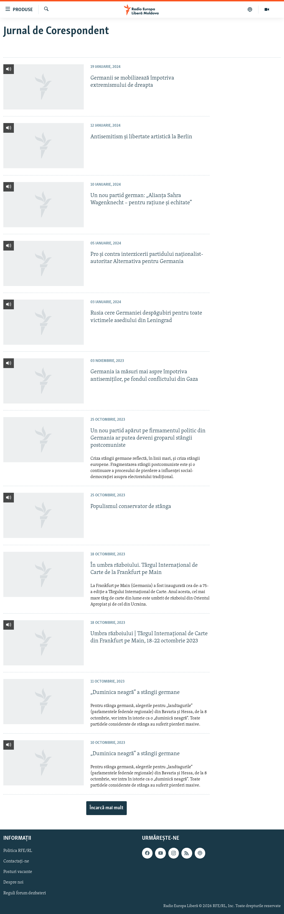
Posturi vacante (17, 872)
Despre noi (13, 882)
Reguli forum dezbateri (24, 893)
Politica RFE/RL (17, 851)
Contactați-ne (16, 861)
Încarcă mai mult (106, 808)
